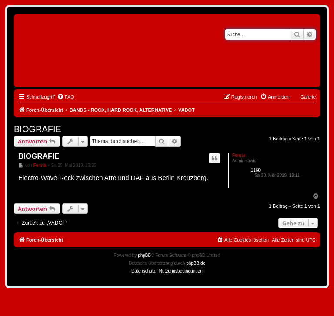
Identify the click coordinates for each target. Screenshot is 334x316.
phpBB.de (195, 263)
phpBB (144, 255)
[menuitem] (65, 97)
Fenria (238, 155)
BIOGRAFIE (37, 129)
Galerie (308, 97)
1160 (256, 170)
